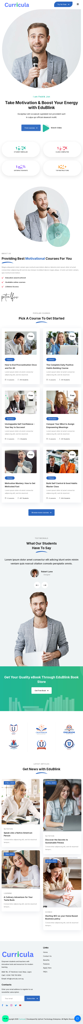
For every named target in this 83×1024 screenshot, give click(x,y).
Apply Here (47, 968)
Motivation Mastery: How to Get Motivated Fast (20, 490)
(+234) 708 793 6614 (13, 975)
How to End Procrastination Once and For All (21, 371)
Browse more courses (41, 513)
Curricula (22, 1019)
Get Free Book (41, 693)
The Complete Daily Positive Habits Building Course (59, 371)
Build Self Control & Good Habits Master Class (61, 490)
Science (48, 917)
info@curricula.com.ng (15, 979)
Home (45, 952)
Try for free (63, 4)
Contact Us (47, 956)
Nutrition (8, 834)
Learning (8, 898)
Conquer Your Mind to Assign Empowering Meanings (60, 431)
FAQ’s (45, 972)
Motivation (52, 424)
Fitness (9, 365)
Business (10, 424)
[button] (37, 585)
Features (46, 964)
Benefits (46, 960)
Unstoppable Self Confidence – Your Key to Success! (20, 431)
